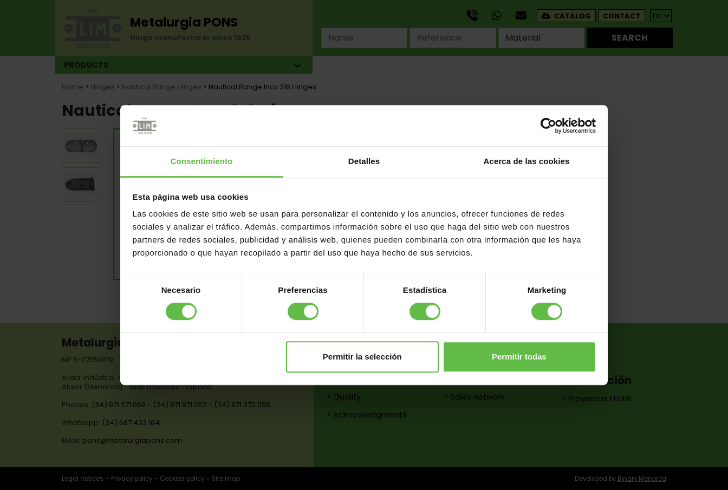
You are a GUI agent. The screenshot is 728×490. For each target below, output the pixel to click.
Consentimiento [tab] (202, 161)
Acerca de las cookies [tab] (527, 161)
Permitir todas (519, 356)
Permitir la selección (362, 356)
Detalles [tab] (364, 161)
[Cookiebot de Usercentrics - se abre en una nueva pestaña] (548, 125)
